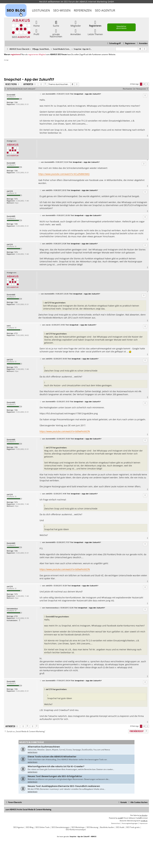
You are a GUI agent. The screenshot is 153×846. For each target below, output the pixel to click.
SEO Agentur (105, 10)
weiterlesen (32, 752)
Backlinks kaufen (107, 827)
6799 (16, 616)
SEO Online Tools (42, 827)
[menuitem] (141, 44)
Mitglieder (76, 23)
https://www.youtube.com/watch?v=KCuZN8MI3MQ (63, 174)
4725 (16, 333)
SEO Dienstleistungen (60, 827)
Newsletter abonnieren (121, 27)
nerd (8, 326)
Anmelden (75, 32)
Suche (56, 23)
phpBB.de (144, 821)
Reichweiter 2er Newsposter (136, 89)
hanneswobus (12, 609)
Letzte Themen (95, 32)
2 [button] (144, 84)
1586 (16, 102)
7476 (16, 199)
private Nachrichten (56, 33)
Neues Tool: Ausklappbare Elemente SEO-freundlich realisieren (64, 786)
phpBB (120, 818)
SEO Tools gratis (133, 827)
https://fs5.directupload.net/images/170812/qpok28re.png (69, 413)
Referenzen (83, 10)
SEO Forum (69, 1)
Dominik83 (11, 95)
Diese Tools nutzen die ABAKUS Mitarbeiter (52, 756)
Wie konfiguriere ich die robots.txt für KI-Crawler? (56, 766)
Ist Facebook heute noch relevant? (21, 89)
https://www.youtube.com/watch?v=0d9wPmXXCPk (65, 431)
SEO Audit (120, 827)
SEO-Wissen (62, 10)
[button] (147, 84)
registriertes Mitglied (37, 54)
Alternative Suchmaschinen (44, 746)
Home (36, 23)
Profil (36, 32)
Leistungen (41, 10)
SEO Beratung (92, 827)
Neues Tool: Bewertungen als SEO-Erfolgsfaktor (55, 776)
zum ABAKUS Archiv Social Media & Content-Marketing (28, 809)
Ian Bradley (143, 815)
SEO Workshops (78, 827)
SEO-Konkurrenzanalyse (76, 829)
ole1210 (10, 191)
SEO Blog (29, 827)
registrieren (15, 54)
